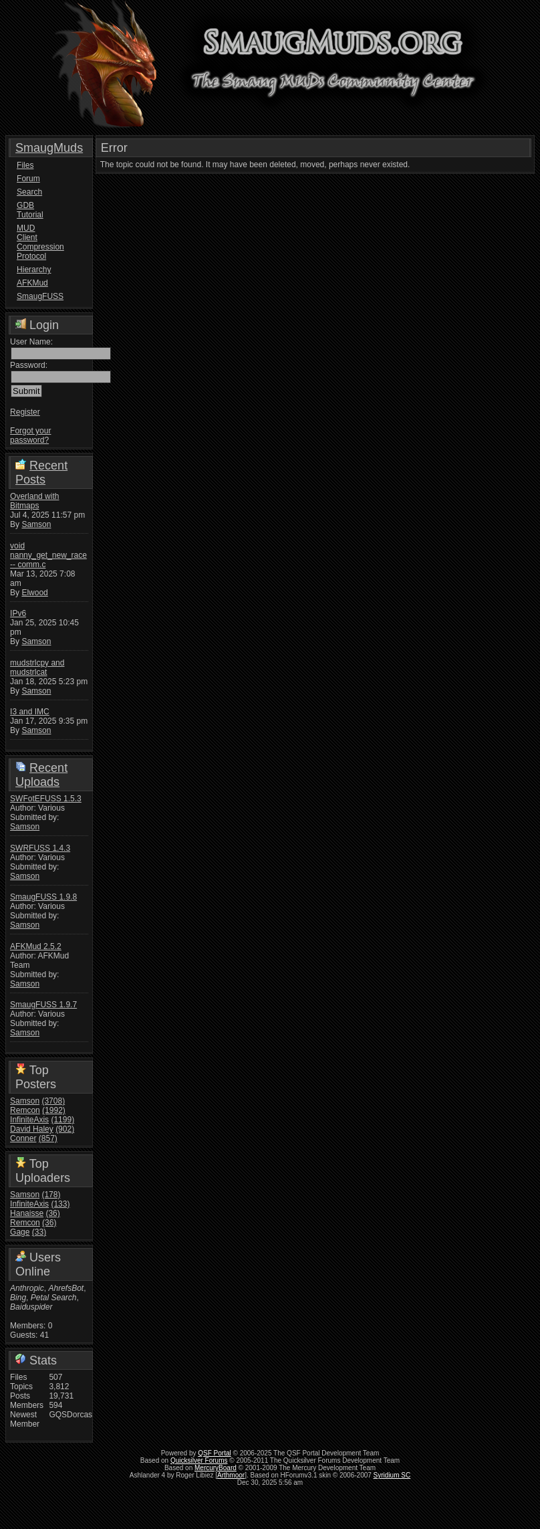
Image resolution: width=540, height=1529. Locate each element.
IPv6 (18, 613)
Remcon (25, 1110)
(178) (50, 1194)
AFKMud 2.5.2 (35, 946)
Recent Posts (41, 472)
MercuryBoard (215, 1467)
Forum (28, 178)
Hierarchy (34, 269)
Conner (23, 1138)
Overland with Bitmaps (34, 501)
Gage (19, 1232)
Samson (36, 524)
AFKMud (32, 283)
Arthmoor (231, 1475)
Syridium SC (392, 1475)
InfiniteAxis (29, 1119)
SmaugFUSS (34, 296)
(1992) (53, 1110)
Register (25, 412)
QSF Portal (214, 1453)
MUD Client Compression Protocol (34, 242)
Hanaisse (26, 1213)
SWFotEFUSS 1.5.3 (46, 798)
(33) (39, 1232)
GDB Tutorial (30, 210)
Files (25, 165)
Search (29, 192)
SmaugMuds (49, 148)
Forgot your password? (30, 435)
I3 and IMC (29, 711)
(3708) (53, 1101)
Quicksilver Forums (199, 1460)
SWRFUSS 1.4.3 (40, 848)
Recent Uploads (41, 775)
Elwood (34, 592)
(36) (52, 1213)
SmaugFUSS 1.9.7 (43, 1004)
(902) (64, 1129)
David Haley (31, 1129)
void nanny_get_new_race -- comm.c (48, 555)
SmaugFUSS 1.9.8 (43, 897)
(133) (60, 1204)
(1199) (62, 1119)
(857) (48, 1138)
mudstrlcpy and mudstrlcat (37, 667)
